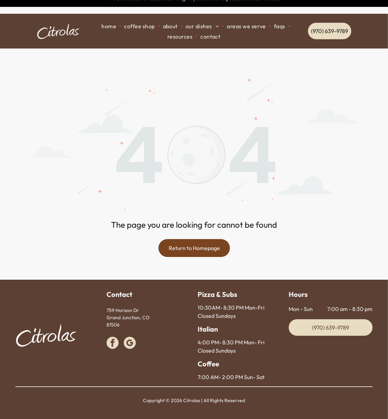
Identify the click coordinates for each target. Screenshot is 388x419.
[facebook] (113, 326)
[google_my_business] (130, 326)
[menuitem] (109, 12)
